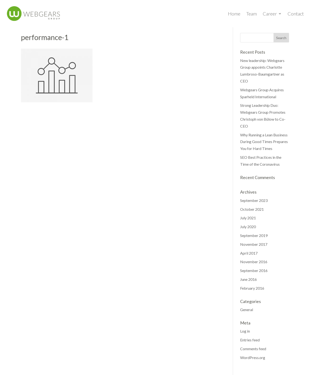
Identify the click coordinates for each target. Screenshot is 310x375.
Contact (296, 14)
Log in (245, 331)
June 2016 (248, 279)
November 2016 (253, 261)
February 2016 (252, 288)
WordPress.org (252, 357)
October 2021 (252, 209)
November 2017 (253, 244)
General (246, 309)
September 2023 (254, 200)
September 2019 (254, 235)
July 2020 (248, 226)
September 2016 (254, 270)
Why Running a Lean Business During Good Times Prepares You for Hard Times (264, 142)
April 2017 (249, 253)
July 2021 (248, 218)
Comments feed (253, 348)
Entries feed (250, 340)
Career (270, 14)
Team (251, 14)
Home (234, 14)
